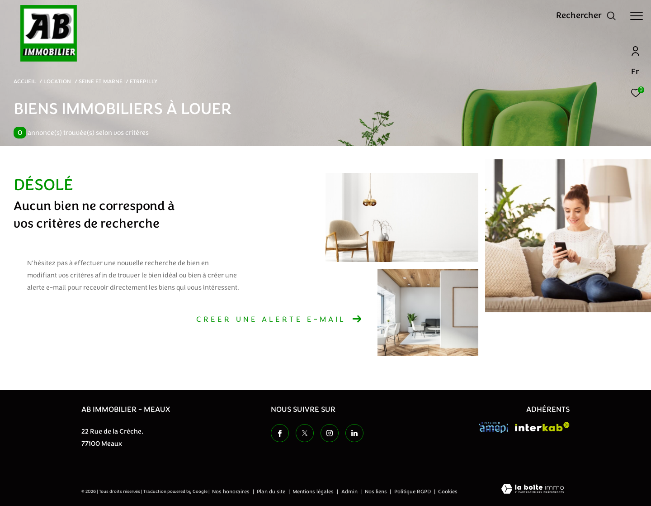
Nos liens (376, 491)
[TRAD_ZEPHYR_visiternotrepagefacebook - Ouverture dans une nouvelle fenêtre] (280, 433)
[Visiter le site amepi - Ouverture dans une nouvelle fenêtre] (493, 427)
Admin (350, 491)
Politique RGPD (412, 491)
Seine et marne (101, 81)
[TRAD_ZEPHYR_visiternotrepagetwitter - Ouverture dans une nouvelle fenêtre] (305, 433)
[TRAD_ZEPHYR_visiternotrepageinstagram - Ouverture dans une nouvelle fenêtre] (330, 433)
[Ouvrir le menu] (636, 16)
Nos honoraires (231, 491)
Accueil (25, 81)
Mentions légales (313, 491)
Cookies (448, 492)
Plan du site (272, 491)
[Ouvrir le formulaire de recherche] (586, 16)
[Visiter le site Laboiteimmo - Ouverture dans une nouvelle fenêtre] (532, 490)
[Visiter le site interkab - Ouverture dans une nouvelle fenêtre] (542, 427)
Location (57, 81)
